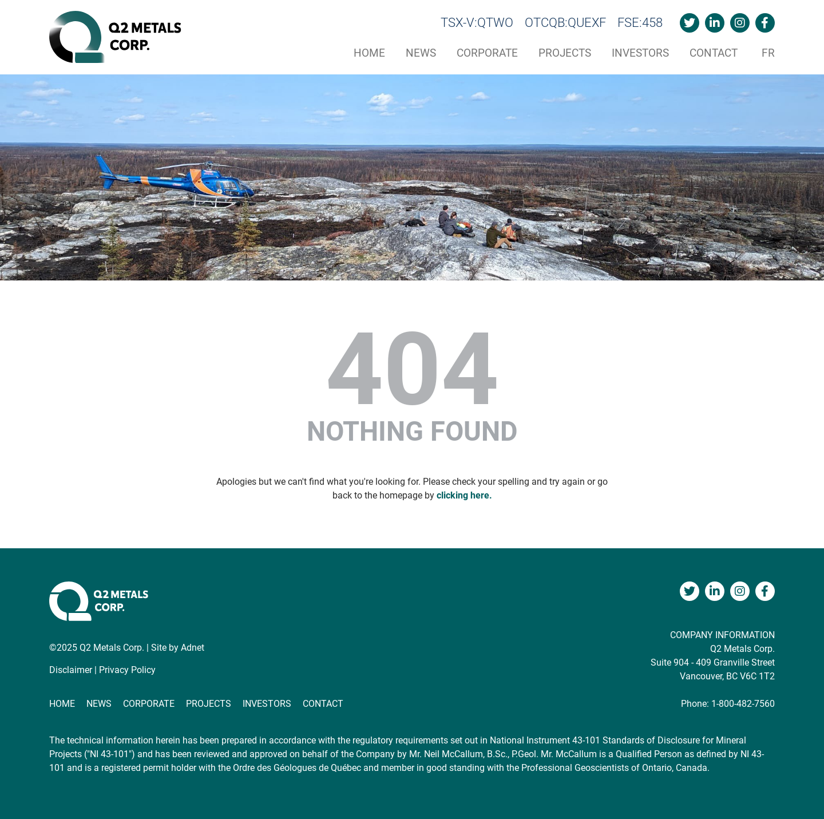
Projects (564, 53)
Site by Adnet (177, 647)
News (421, 53)
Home (369, 53)
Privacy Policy (127, 669)
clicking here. (464, 495)
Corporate (487, 53)
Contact (714, 53)
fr (768, 53)
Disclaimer (70, 669)
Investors (640, 53)
